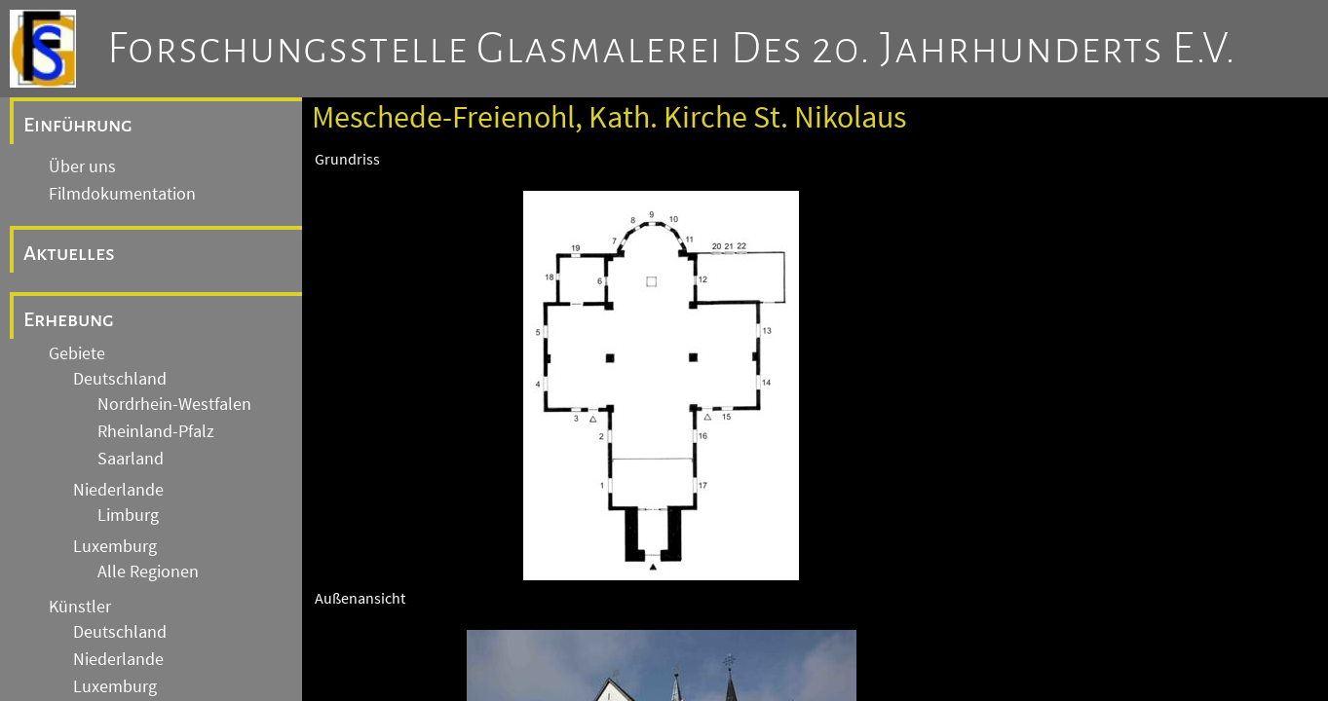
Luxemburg (115, 546)
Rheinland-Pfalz (155, 431)
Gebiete (77, 353)
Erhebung (68, 319)
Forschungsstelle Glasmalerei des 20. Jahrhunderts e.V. (671, 48)
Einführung (78, 124)
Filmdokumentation (122, 193)
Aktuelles (69, 253)
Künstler (80, 606)
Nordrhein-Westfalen (174, 404)
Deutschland (120, 378)
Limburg (128, 515)
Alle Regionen (148, 571)
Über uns (82, 166)
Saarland (130, 458)
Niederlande (118, 489)
